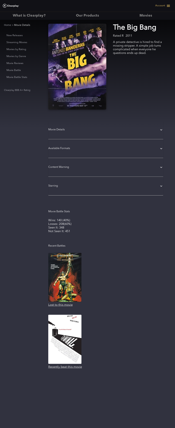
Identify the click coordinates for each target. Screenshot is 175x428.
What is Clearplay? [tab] (29, 16)
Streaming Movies (16, 42)
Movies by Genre (16, 56)
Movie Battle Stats (16, 77)
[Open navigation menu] (162, 5)
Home (7, 25)
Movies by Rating (16, 49)
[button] (105, 130)
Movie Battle (13, 70)
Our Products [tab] (87, 16)
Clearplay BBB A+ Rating (17, 90)
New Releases (14, 35)
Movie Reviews (14, 63)
